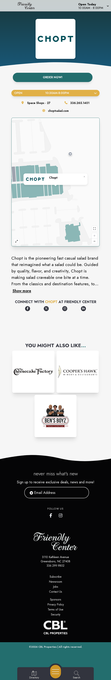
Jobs (55, 587)
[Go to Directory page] (34, 675)
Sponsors (55, 599)
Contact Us (55, 592)
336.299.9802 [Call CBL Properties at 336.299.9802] (55, 566)
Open (55, 93)
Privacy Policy (55, 604)
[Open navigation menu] (56, 671)
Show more (21, 290)
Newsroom (55, 582)
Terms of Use (55, 609)
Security (55, 614)
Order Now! (52, 77)
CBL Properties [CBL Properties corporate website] (47, 647)
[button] (93, 5)
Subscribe (56, 577)
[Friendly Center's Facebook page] (51, 515)
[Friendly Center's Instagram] (61, 515)
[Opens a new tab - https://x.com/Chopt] (46, 308)
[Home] (28, 5)
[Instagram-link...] (33, 372)
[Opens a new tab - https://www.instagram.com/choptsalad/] (64, 308)
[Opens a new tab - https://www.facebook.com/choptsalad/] (27, 308)
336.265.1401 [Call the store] (79, 103)
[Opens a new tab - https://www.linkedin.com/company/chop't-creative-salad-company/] (83, 308)
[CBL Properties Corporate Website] (55, 627)
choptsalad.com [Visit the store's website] (58, 111)
